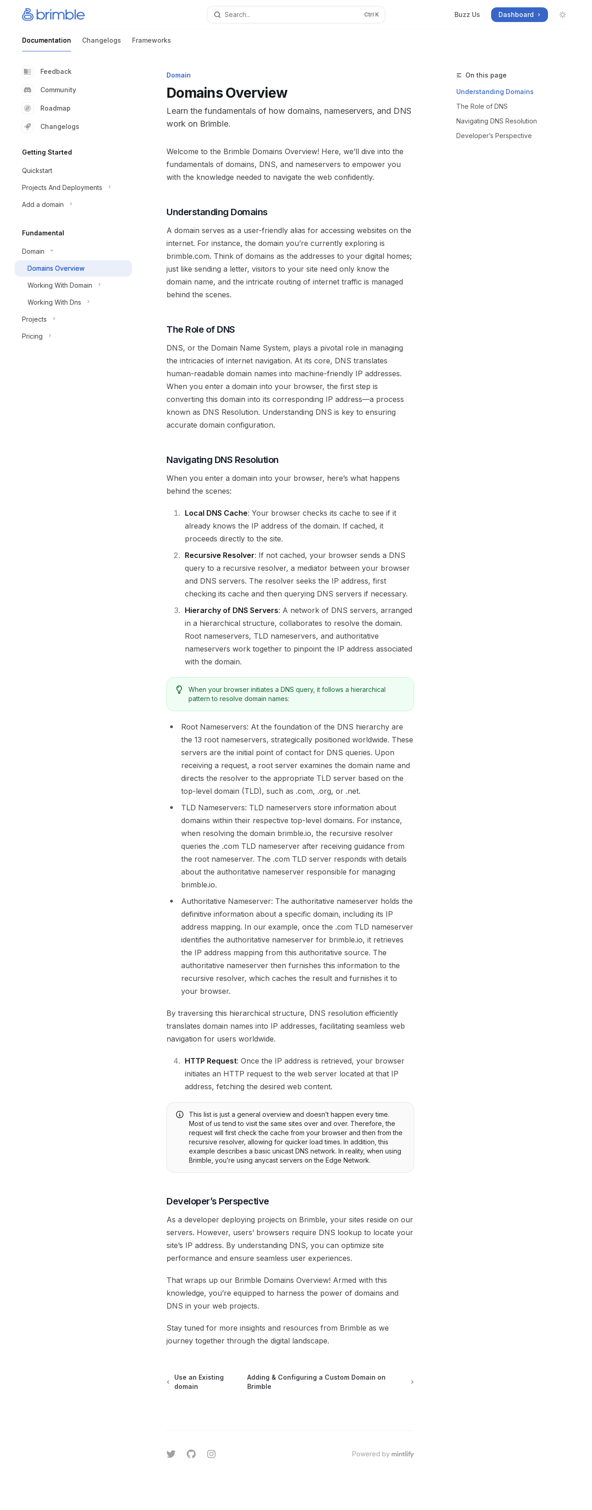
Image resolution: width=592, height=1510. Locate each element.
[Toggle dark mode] (562, 14)
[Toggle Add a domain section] (73, 204)
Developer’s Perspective (494, 135)
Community (49, 89)
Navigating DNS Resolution (496, 121)
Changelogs (101, 43)
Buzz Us (467, 14)
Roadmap (46, 108)
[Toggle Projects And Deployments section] (73, 187)
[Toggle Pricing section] (73, 336)
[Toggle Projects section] (73, 319)
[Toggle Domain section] (73, 251)
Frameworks (151, 43)
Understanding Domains (495, 91)
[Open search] (296, 14)
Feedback (47, 71)
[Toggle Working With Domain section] (73, 285)
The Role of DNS (482, 106)
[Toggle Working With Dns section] (73, 302)
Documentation (46, 43)
